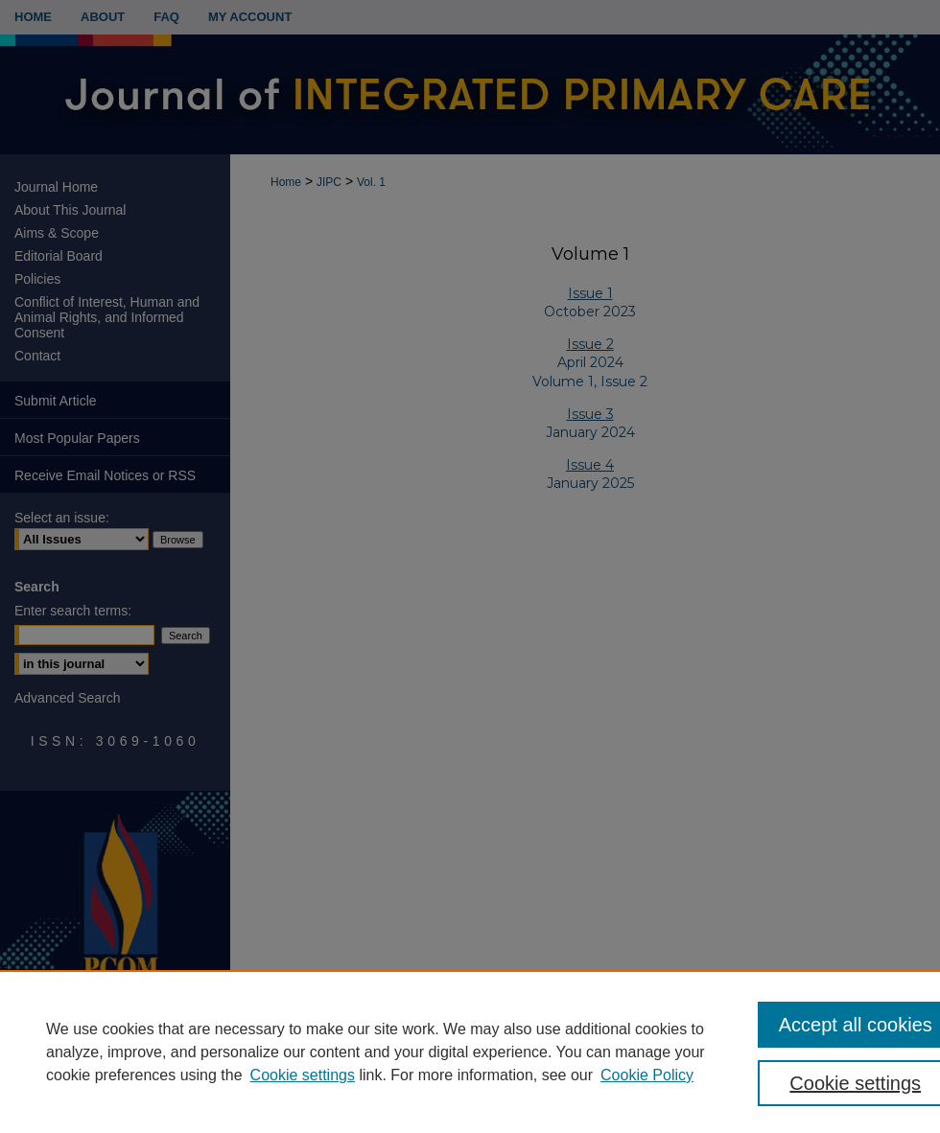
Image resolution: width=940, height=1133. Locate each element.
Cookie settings (302, 1075)
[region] (470, 1051)
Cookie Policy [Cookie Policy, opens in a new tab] (646, 1075)
